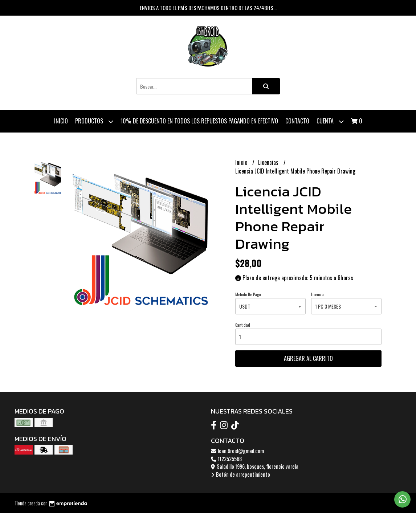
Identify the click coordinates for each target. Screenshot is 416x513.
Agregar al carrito (308, 358)
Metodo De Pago (248, 294)
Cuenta (330, 121)
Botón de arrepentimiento (240, 474)
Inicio (61, 121)
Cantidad (242, 325)
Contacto (297, 121)
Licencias (269, 162)
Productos (94, 121)
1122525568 (226, 459)
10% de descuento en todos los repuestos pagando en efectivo (199, 121)
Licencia (317, 294)
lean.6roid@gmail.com (237, 451)
